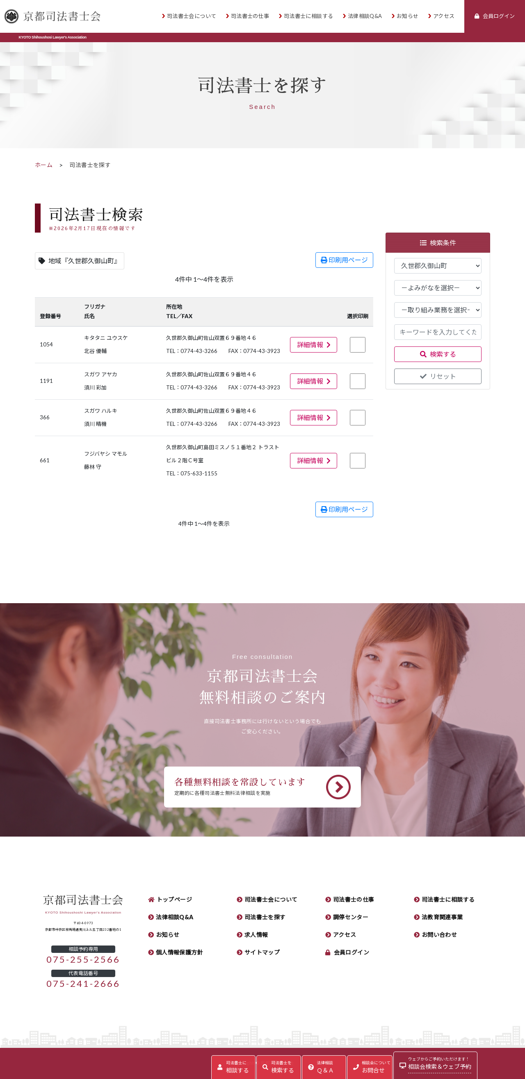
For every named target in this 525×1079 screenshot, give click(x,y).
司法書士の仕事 (250, 16)
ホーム (43, 165)
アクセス (444, 16)
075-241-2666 (83, 983)
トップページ (174, 900)
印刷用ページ (344, 260)
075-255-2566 (83, 959)
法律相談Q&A (365, 16)
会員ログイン (352, 952)
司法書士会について (192, 16)
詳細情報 (314, 345)
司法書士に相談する (308, 16)
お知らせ (408, 16)
